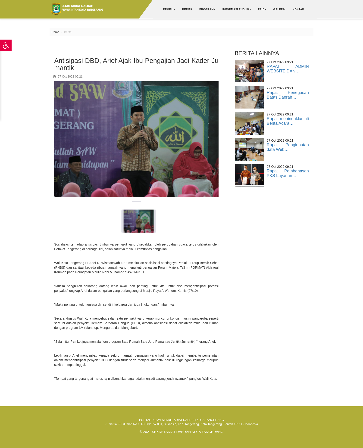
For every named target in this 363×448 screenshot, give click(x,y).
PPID (261, 9)
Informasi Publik (235, 9)
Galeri (278, 9)
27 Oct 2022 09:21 (68, 76)
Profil (168, 9)
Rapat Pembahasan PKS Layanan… (288, 173)
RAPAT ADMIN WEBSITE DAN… (288, 68)
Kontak (298, 9)
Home (55, 32)
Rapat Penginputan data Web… (288, 147)
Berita (187, 9)
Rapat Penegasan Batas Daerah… (288, 95)
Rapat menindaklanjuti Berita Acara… (288, 121)
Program (206, 9)
